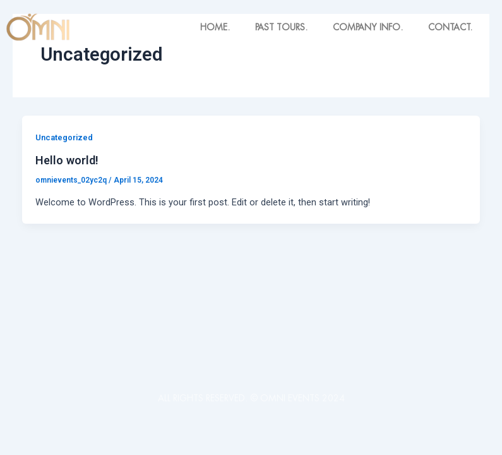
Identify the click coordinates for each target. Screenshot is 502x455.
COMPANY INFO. (368, 27)
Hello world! (67, 160)
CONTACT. (450, 27)
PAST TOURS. (281, 27)
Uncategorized (64, 137)
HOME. (215, 27)
